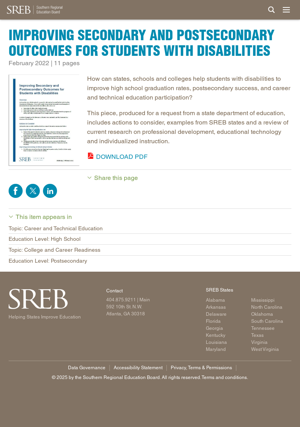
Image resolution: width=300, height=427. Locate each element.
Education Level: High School (44, 239)
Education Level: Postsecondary (48, 261)
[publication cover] (44, 121)
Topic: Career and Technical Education (56, 228)
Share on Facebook (16, 191)
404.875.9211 (121, 299)
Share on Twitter (33, 191)
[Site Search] (271, 10)
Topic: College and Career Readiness (54, 250)
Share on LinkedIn (50, 191)
